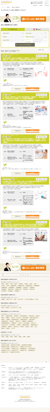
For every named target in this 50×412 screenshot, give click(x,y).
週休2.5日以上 (31, 315)
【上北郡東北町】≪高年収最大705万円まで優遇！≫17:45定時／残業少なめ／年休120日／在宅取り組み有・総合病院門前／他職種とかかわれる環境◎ (24, 140)
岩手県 (11, 336)
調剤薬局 (3, 299)
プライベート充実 (30, 375)
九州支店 (18, 385)
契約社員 (7, 307)
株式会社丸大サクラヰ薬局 (15, 344)
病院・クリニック (9, 299)
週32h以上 (37, 315)
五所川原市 (21, 283)
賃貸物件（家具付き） (26, 324)
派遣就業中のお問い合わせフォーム (21, 371)
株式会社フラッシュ (5, 352)
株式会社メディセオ (15, 348)
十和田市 (26, 283)
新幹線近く (10, 326)
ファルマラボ (11, 378)
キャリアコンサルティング (28, 382)
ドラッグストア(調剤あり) (29, 299)
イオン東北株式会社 (31, 348)
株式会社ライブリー (15, 350)
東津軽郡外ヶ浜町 (21, 285)
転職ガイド (44, 377)
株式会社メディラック (14, 346)
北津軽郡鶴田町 (18, 287)
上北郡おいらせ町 (18, 289)
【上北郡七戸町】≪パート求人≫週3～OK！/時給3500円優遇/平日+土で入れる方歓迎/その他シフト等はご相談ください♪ (24, 182)
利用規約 (23, 369)
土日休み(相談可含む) (23, 315)
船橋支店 (22, 384)
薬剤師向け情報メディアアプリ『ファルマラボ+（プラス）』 (18, 380)
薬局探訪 (18, 379)
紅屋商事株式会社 (23, 348)
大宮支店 (18, 384)
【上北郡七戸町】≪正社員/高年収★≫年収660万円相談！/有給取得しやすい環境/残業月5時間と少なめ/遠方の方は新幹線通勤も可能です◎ (24, 225)
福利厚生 (21, 382)
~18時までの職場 (25, 317)
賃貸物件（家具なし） (34, 324)
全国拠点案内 (37, 367)
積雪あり (8, 328)
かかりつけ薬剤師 (26, 323)
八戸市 (11, 283)
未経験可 (7, 317)
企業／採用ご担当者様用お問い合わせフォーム (34, 372)
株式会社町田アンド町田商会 (26, 344)
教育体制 (17, 382)
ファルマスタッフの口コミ (18, 367)
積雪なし (3, 328)
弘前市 (7, 283)
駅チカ (3, 315)
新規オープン (18, 321)
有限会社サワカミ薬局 (5, 346)
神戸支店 (10, 385)
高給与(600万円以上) (15, 319)
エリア (12, 29)
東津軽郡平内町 (13, 285)
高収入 (32, 326)
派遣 (20, 307)
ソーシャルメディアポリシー (38, 368)
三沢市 (31, 283)
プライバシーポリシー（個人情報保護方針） (15, 368)
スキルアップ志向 (15, 375)
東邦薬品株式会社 (31, 350)
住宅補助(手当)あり (5, 321)
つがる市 (3, 285)
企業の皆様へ (35, 5)
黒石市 (16, 283)
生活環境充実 (4, 326)
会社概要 (40, 5)
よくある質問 (43, 367)
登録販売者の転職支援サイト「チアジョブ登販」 (16, 389)
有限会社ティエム (23, 350)
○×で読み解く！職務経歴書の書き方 (26, 377)
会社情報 (31, 367)
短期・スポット (16, 326)
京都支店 (40, 384)
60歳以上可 (12, 321)
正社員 (3, 307)
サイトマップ (35, 369)
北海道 (3, 336)
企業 (15, 299)
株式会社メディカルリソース (30, 389)
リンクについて (29, 369)
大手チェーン (33, 323)
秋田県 (20, 336)
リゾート (13, 328)
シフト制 (19, 323)
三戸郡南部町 (10, 291)
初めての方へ (11, 367)
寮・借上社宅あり (32, 319)
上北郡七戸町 (25, 287)
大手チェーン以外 (4, 324)
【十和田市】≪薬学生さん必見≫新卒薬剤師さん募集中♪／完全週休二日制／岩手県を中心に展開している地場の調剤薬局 (24, 98)
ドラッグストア (20, 299)
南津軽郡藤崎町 (36, 285)
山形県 (24, 336)
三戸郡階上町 (17, 291)
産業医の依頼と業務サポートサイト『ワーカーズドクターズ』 (33, 387)
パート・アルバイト (14, 307)
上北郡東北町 (4, 289)
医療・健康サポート (37, 382)
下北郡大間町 (25, 289)
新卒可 (3, 317)
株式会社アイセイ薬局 (5, 344)
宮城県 (16, 336)
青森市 (3, 283)
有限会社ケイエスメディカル (15, 352)
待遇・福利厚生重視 (23, 375)
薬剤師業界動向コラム (12, 379)
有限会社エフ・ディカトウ (6, 350)
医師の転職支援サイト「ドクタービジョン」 (15, 387)
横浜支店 (31, 384)
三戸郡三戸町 (32, 289)
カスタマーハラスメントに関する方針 (15, 369)
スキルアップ (22, 378)
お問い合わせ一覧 (11, 371)
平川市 (8, 285)
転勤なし (3, 319)
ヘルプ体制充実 (12, 324)
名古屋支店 (36, 384)
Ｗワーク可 (18, 317)
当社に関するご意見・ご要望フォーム (35, 371)
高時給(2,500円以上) (24, 319)
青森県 (8, 7)
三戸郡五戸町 (4, 291)
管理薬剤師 (24, 321)
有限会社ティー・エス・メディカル (25, 346)
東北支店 (14, 384)
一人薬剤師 (18, 324)
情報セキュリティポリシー (28, 368)
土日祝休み (16, 315)
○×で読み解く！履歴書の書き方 (14, 377)
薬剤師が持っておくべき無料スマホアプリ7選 (28, 379)
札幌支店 (10, 384)
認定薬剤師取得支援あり (6, 323)
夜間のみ (22, 326)
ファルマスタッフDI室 (29, 378)
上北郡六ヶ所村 (10, 289)
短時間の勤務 (36, 375)
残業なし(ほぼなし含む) (34, 317)
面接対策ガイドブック (37, 377)
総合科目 (27, 326)
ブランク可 (13, 317)
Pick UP (10, 375)
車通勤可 (8, 319)
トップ (3, 7)
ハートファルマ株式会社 (6, 348)
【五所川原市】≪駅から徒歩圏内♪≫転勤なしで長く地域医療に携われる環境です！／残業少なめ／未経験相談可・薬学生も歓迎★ (24, 59)
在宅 (36, 326)
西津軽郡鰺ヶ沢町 (29, 285)
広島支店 (14, 385)
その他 (37, 299)
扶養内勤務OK (30, 321)
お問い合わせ (47, 5)
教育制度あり (14, 323)
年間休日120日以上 (9, 315)
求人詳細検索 (27, 367)
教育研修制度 (44, 382)
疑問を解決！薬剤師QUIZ (38, 378)
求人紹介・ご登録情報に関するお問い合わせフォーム (17, 372)
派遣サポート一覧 (11, 382)
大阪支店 (44, 384)
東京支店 (27, 384)
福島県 (28, 336)
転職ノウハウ (16, 378)
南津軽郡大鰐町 (4, 287)
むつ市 (35, 283)
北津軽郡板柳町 (11, 287)
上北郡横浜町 (32, 287)
